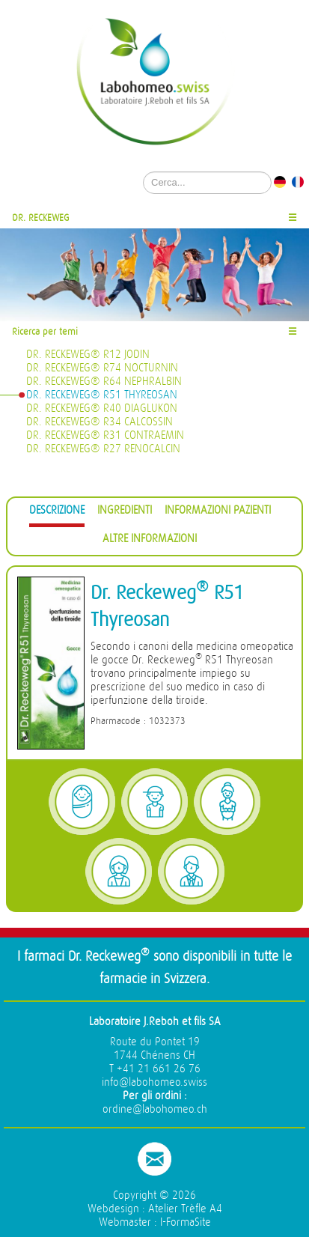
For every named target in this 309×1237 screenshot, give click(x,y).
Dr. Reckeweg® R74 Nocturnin (102, 368)
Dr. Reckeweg (41, 217)
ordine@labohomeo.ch (155, 1109)
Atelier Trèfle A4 (185, 1209)
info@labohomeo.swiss (154, 1082)
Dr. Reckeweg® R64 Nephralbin (104, 381)
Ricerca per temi (45, 331)
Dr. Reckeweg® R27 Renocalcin (103, 449)
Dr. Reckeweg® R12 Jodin (88, 354)
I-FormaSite (185, 1222)
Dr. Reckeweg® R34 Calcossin (99, 422)
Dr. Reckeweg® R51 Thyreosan (101, 395)
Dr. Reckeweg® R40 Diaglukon (101, 408)
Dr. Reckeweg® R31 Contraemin (105, 435)
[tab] (57, 512)
